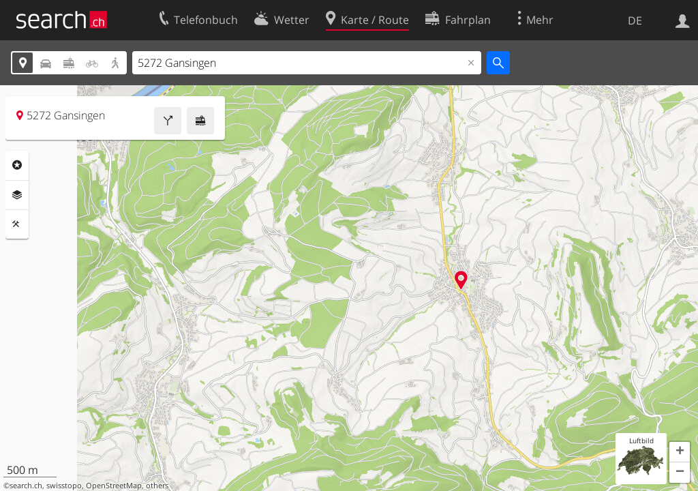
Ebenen (17, 195)
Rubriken (17, 165)
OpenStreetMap (114, 485)
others (157, 485)
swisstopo (64, 485)
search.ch (26, 485)
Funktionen (17, 224)
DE (635, 20)
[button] (679, 452)
